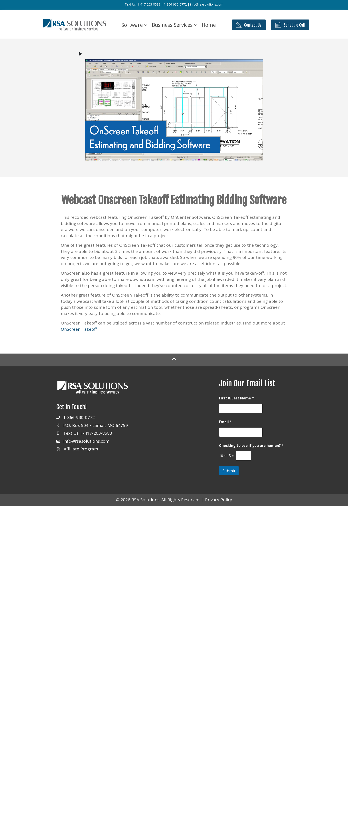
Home (209, 24)
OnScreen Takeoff (79, 329)
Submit (228, 470)
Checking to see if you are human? (251, 446)
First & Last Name (236, 398)
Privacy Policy (218, 499)
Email (225, 422)
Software (132, 24)
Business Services (172, 24)
